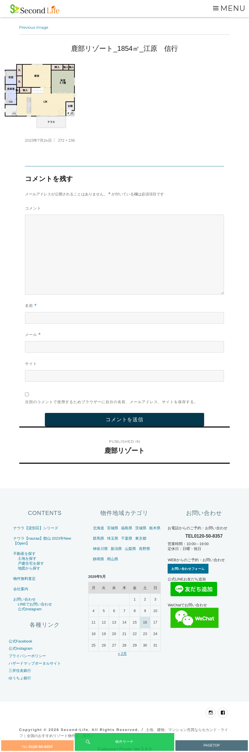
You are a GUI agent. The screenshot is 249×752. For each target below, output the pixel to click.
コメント (33, 208)
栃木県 (154, 528)
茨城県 (140, 528)
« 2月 (122, 653)
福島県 (126, 528)
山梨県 (130, 549)
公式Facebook (20, 641)
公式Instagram (30, 609)
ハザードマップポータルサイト (35, 663)
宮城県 (112, 528)
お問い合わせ (24, 599)
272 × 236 (66, 140)
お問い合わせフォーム (188, 569)
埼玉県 (112, 538)
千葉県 (126, 538)
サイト (31, 363)
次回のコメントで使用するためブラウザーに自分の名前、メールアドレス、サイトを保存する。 (111, 401)
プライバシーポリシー (27, 656)
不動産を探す (24, 553)
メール (33, 334)
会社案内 (20, 589)
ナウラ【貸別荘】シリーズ (35, 528)
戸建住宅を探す (31, 563)
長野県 (144, 549)
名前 (31, 305)
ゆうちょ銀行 (20, 678)
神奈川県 (100, 549)
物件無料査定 (24, 578)
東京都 (140, 538)
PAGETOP (212, 745)
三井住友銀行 (20, 670)
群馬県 (98, 538)
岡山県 (112, 559)
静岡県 (98, 559)
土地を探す (27, 558)
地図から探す (29, 568)
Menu (233, 8)
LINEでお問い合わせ (35, 604)
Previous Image (33, 27)
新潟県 (116, 549)
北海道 (98, 528)
